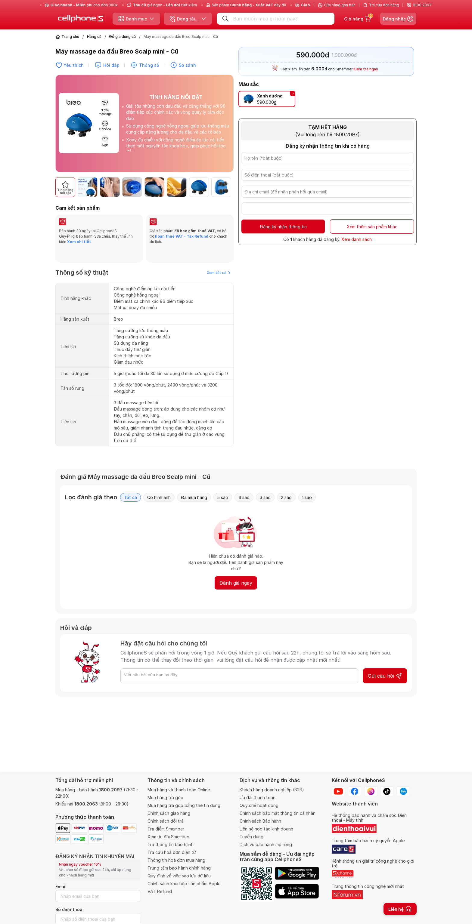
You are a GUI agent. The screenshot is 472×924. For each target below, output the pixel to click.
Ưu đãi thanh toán (257, 797)
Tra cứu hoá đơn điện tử (172, 852)
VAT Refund (160, 891)
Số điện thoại (69, 909)
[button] (226, 187)
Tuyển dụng (251, 836)
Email (61, 886)
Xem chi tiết (78, 241)
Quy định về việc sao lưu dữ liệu (179, 875)
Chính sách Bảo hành (260, 821)
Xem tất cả (218, 258)
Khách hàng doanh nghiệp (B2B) (272, 789)
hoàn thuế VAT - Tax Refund (181, 236)
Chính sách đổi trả (166, 821)
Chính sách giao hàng (169, 813)
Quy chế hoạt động (259, 805)
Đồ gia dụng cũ (122, 36)
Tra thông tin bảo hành (171, 844)
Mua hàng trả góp (165, 797)
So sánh (187, 65)
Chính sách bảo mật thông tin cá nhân (277, 813)
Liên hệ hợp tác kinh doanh (266, 828)
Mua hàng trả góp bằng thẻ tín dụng (184, 805)
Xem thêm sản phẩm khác (372, 226)
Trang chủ (70, 36)
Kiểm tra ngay (365, 69)
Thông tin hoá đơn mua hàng (176, 860)
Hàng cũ (94, 36)
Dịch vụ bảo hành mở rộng (266, 844)
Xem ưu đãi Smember (168, 836)
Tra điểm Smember (166, 828)
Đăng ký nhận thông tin (283, 226)
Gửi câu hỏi (385, 661)
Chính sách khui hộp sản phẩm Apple (184, 883)
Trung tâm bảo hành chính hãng (179, 867)
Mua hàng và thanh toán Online (179, 789)
